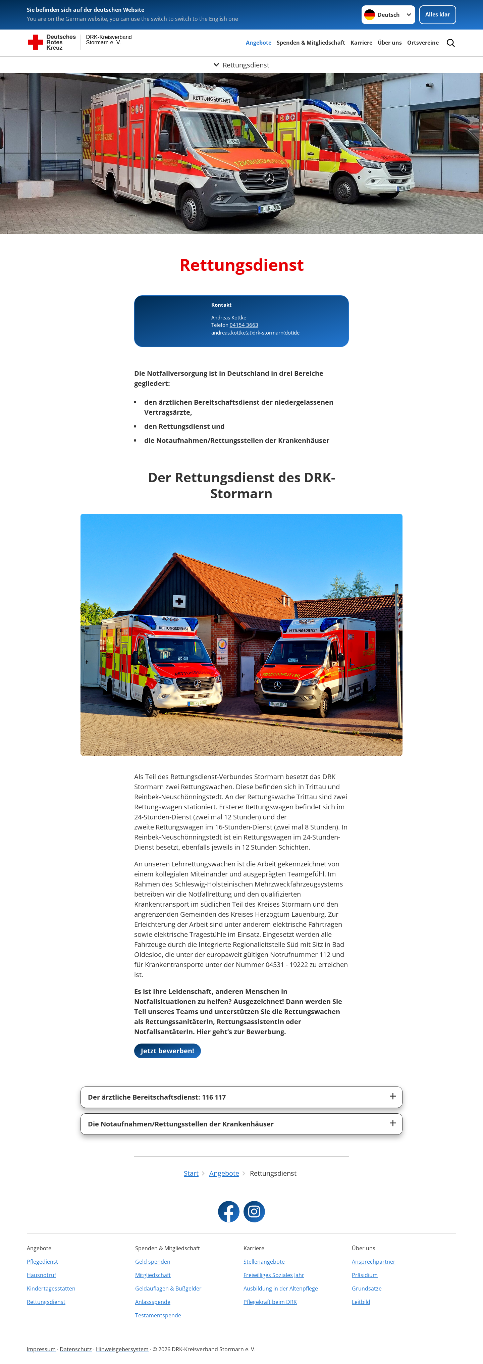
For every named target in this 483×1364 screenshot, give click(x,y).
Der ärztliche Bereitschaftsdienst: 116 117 (157, 1097)
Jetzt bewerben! (167, 1050)
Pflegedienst (42, 1261)
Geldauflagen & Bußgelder (168, 1288)
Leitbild (361, 1302)
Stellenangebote (264, 1261)
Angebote (258, 42)
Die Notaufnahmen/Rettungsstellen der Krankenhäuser (181, 1123)
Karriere (361, 42)
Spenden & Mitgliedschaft (311, 42)
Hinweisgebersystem (122, 1349)
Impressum (41, 1349)
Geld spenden (152, 1261)
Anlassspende (152, 1302)
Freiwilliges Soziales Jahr (274, 1275)
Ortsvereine (423, 42)
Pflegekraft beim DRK (270, 1302)
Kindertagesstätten (51, 1288)
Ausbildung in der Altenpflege (281, 1288)
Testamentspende (158, 1315)
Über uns (390, 42)
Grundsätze (367, 1288)
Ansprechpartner (373, 1261)
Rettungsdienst (46, 1302)
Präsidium (365, 1275)
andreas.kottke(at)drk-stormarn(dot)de (255, 332)
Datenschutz (76, 1349)
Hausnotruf (41, 1275)
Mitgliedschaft (153, 1275)
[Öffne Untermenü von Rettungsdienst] (241, 65)
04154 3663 (244, 324)
